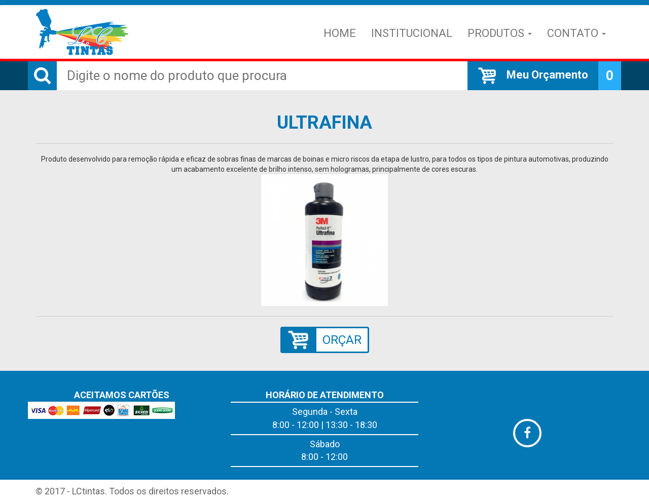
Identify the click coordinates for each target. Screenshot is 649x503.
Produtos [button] (499, 33)
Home (339, 33)
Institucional (411, 33)
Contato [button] (576, 33)
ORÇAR (342, 340)
